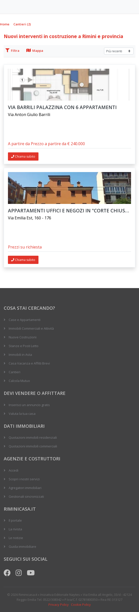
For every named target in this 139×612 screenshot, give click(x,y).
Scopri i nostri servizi (24, 479)
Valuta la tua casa (22, 413)
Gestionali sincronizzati (26, 496)
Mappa (34, 50)
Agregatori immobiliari (25, 488)
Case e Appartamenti (24, 319)
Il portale (15, 520)
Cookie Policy (81, 604)
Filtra (12, 50)
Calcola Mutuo (19, 380)
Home (4, 24)
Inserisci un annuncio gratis (29, 405)
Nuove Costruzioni (22, 337)
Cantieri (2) (22, 24)
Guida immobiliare (22, 546)
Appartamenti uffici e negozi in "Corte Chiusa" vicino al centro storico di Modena (69, 211)
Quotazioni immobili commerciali (33, 446)
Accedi (13, 470)
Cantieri (14, 372)
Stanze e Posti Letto (23, 346)
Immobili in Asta (20, 354)
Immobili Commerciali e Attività (31, 328)
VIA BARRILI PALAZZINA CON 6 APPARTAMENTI (62, 107)
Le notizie (16, 538)
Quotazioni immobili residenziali (33, 437)
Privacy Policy (58, 604)
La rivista (15, 529)
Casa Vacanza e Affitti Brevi (29, 363)
